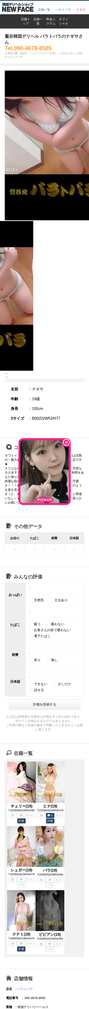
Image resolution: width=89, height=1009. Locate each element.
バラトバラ (63, 9)
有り (37, 660)
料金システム (51, 21)
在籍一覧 (38, 21)
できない (40, 684)
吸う (37, 624)
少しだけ (64, 684)
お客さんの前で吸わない (52, 630)
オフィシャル (63, 21)
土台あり (61, 600)
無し (54, 660)
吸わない (57, 624)
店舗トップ (25, 21)
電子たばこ (42, 636)
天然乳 (39, 600)
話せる (39, 690)
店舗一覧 (44, 9)
